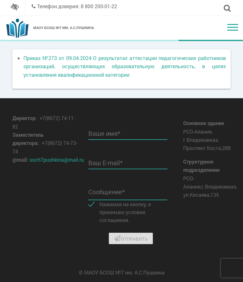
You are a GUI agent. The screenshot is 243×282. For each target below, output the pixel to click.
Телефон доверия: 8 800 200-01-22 (77, 6)
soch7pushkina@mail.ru (56, 159)
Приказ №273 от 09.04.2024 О (60, 58)
